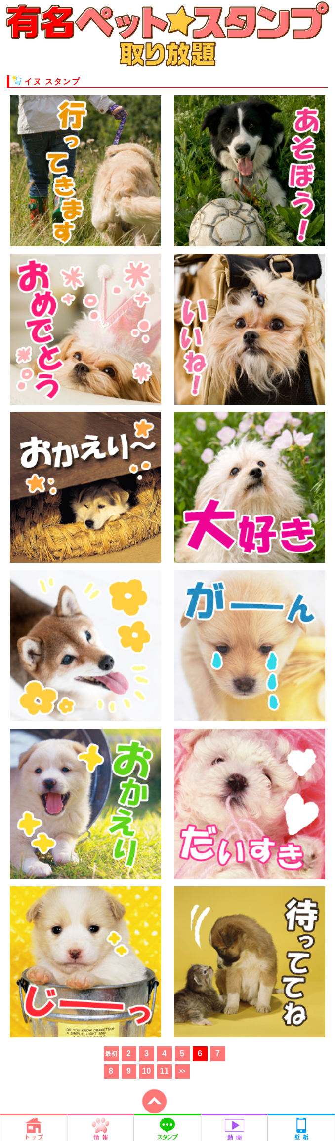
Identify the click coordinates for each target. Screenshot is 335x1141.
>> (181, 1071)
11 (164, 1071)
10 (146, 1071)
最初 (111, 1053)
